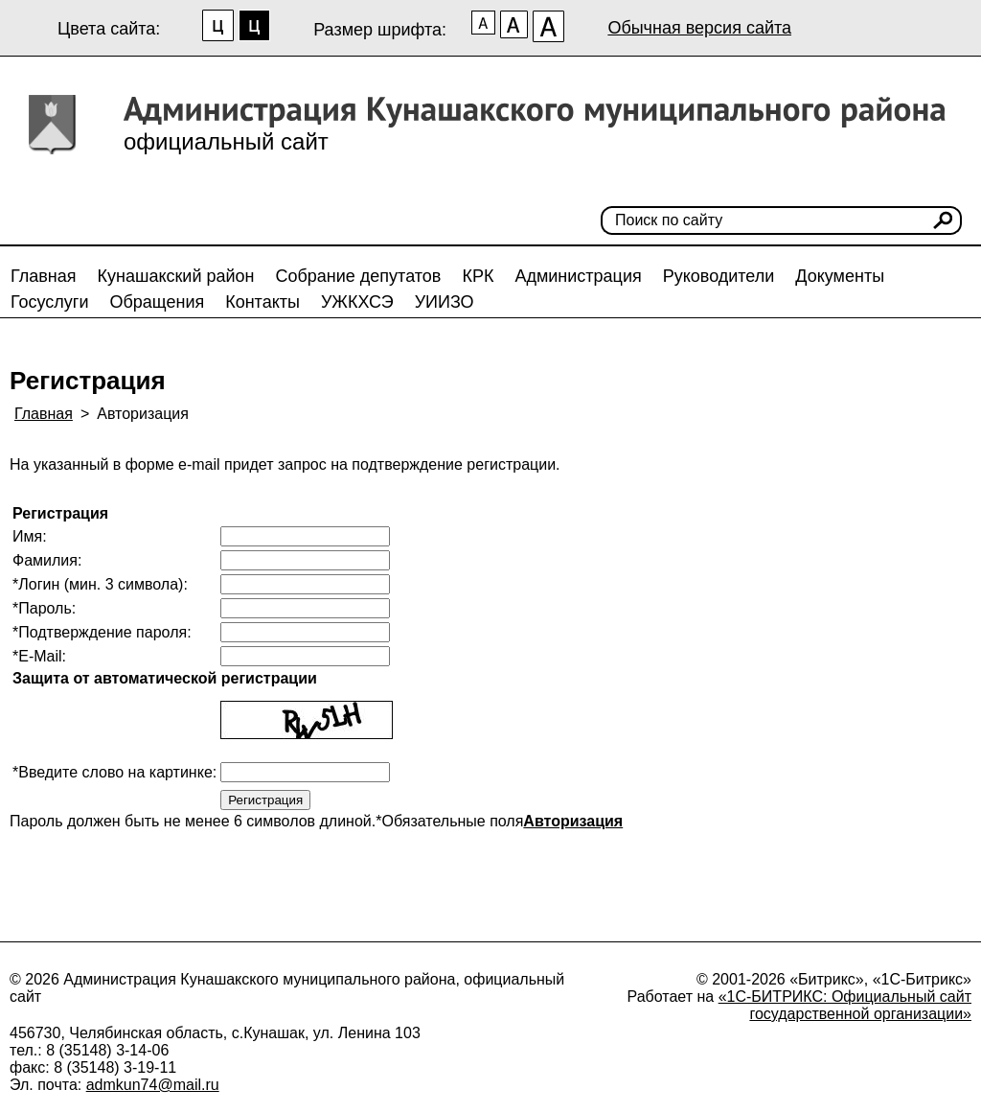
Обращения (156, 302)
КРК (477, 276)
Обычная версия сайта (699, 27)
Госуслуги (49, 302)
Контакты (262, 302)
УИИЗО (444, 302)
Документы (839, 276)
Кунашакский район (176, 276)
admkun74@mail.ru (152, 1085)
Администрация (577, 276)
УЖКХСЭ (357, 302)
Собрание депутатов (359, 276)
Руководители (719, 276)
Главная (44, 276)
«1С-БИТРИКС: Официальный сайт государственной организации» (845, 1005)
